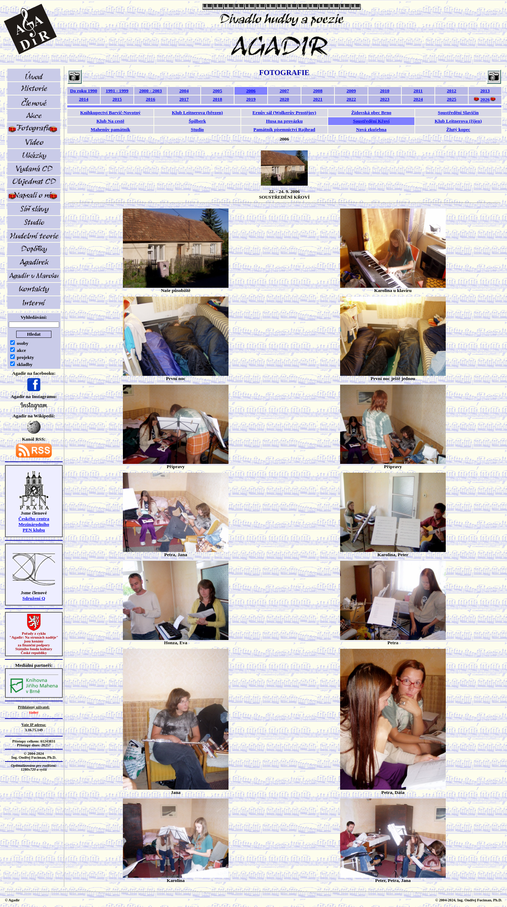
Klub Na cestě (110, 121)
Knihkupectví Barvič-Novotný (110, 112)
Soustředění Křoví (371, 121)
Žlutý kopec (458, 129)
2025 (451, 99)
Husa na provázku (284, 121)
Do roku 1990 (83, 90)
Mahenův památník (110, 129)
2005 (217, 90)
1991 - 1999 (117, 90)
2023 (384, 99)
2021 (318, 99)
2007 (284, 90)
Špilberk (197, 121)
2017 (184, 99)
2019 (251, 99)
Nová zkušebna (371, 129)
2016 (150, 99)
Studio (197, 129)
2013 (485, 90)
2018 (217, 99)
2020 (284, 99)
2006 (251, 90)
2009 (351, 90)
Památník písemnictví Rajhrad (284, 129)
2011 (418, 90)
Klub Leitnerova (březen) (197, 112)
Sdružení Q (34, 598)
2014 (83, 99)
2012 (451, 90)
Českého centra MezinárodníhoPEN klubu (33, 524)
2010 (384, 90)
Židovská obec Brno (371, 112)
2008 (318, 90)
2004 (184, 90)
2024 (418, 99)
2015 (117, 99)
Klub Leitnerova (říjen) (458, 121)
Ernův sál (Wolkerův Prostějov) (284, 112)
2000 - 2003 (150, 90)
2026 (485, 99)
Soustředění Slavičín (458, 112)
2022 (351, 99)
